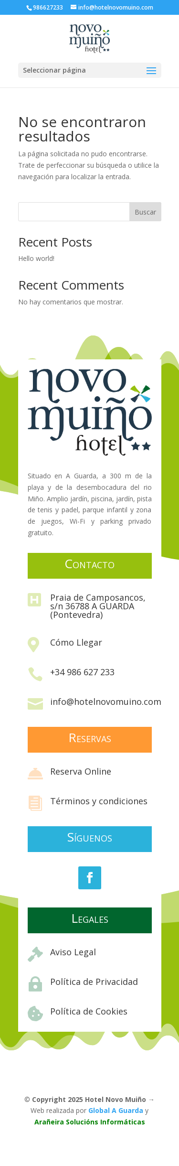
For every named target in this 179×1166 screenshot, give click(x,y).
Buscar (145, 211)
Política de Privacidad (94, 981)
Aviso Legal (73, 952)
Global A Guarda (115, 1110)
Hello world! (36, 258)
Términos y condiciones (98, 801)
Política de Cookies (88, 1011)
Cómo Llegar (76, 642)
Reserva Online (80, 771)
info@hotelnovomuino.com (105, 701)
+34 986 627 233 (82, 672)
